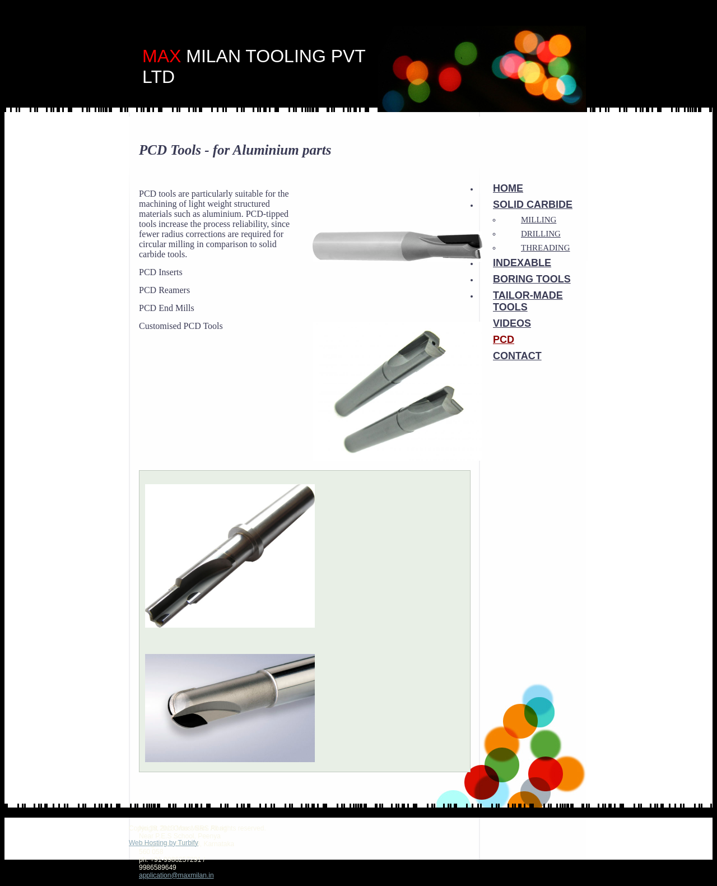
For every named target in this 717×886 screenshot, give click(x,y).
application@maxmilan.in (176, 875)
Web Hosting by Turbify (163, 843)
